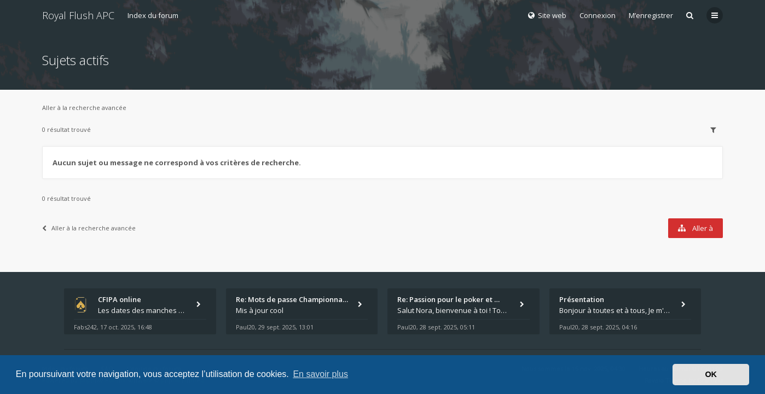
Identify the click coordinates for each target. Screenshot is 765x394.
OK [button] (711, 374)
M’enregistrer (651, 15)
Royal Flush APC (78, 15)
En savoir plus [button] (320, 374)
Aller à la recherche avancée (84, 107)
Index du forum (152, 15)
